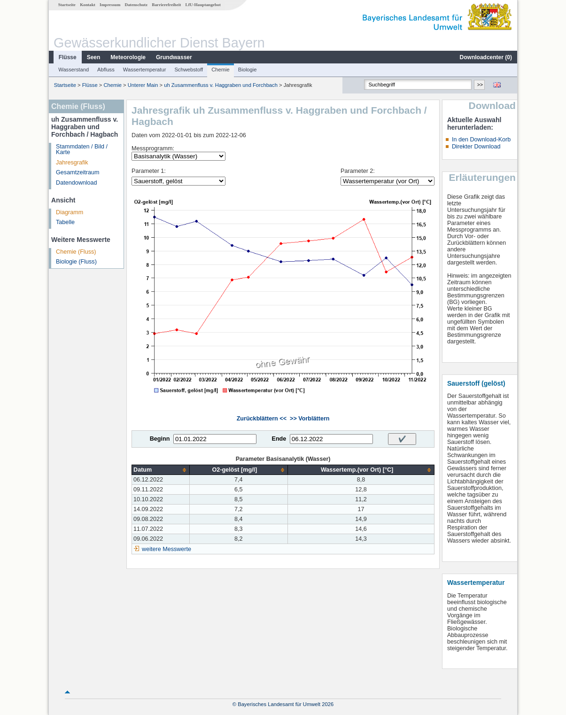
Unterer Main (143, 85)
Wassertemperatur (144, 69)
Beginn (160, 438)
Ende (278, 438)
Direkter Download (476, 146)
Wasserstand (73, 69)
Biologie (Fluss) (76, 261)
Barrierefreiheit (166, 4)
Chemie (220, 69)
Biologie (247, 69)
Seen (94, 57)
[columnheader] (160, 470)
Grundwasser (174, 57)
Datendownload (76, 182)
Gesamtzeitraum (77, 172)
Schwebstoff (188, 69)
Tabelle (65, 222)
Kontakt (87, 4)
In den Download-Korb (481, 139)
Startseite (67, 4)
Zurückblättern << (262, 418)
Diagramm (69, 212)
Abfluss (106, 69)
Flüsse (68, 57)
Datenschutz (136, 4)
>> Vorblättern (309, 418)
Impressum (110, 4)
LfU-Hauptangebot (203, 4)
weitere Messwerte (166, 549)
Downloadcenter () (486, 57)
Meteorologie (128, 57)
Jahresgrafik (72, 162)
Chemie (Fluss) (76, 252)
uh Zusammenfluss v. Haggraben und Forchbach (221, 85)
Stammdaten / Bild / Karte (82, 149)
